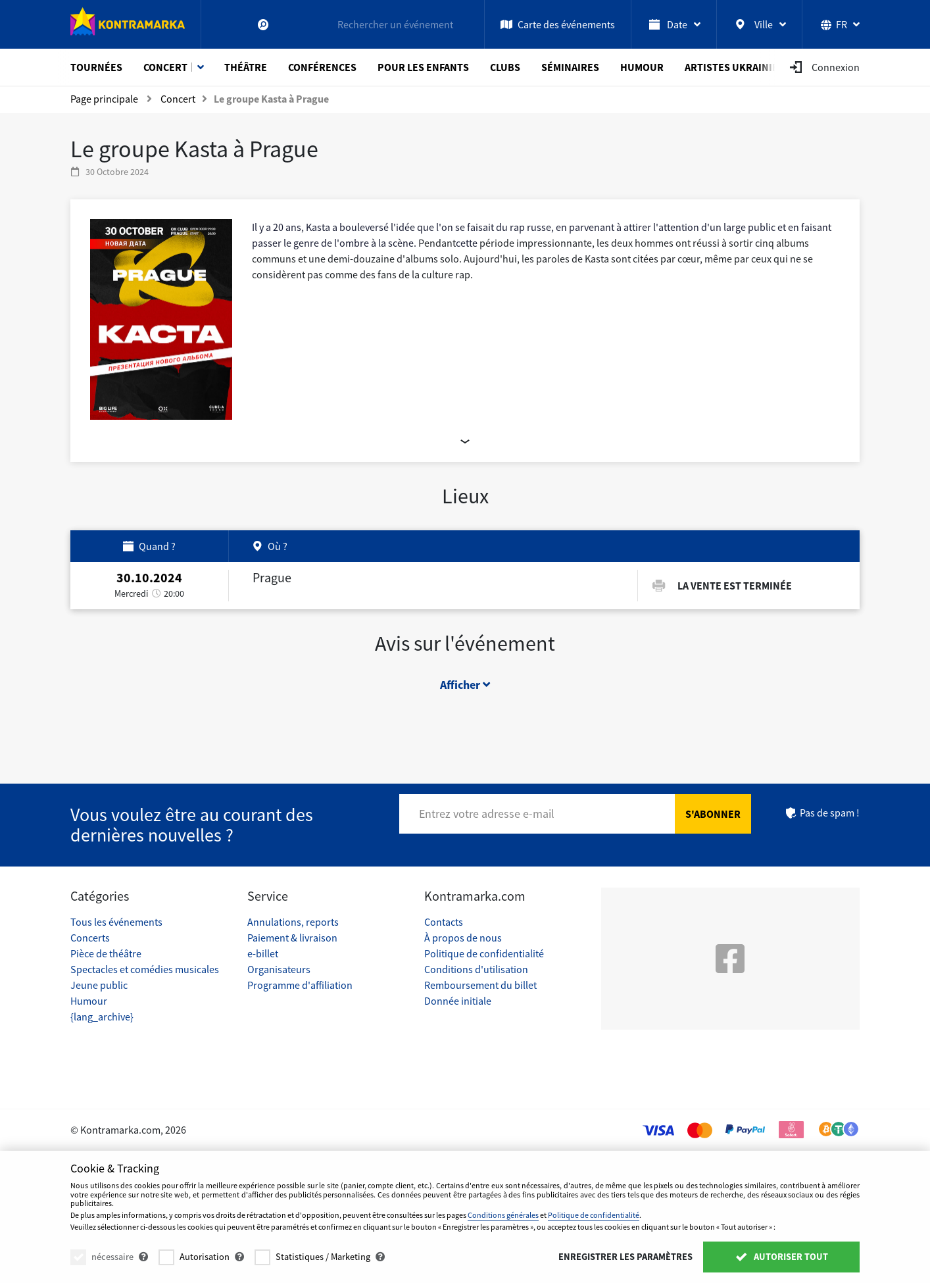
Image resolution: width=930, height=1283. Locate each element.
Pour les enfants (423, 67)
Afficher (465, 689)
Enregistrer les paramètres (625, 1257)
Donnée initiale (457, 1000)
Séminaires (570, 67)
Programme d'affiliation (300, 985)
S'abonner (713, 813)
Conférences (322, 67)
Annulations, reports (293, 921)
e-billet (262, 953)
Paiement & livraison (292, 937)
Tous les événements (116, 921)
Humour (642, 67)
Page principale (104, 98)
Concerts (90, 937)
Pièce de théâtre (105, 953)
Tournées (96, 67)
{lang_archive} (102, 1016)
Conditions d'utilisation (476, 969)
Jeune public (99, 985)
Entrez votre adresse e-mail (486, 813)
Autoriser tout (781, 1257)
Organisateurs (278, 969)
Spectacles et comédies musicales (144, 969)
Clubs (505, 67)
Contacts (443, 921)
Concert (165, 67)
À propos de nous (463, 937)
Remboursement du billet (480, 985)
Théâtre (245, 67)
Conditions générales (503, 1215)
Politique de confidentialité (484, 953)
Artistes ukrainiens (738, 67)
